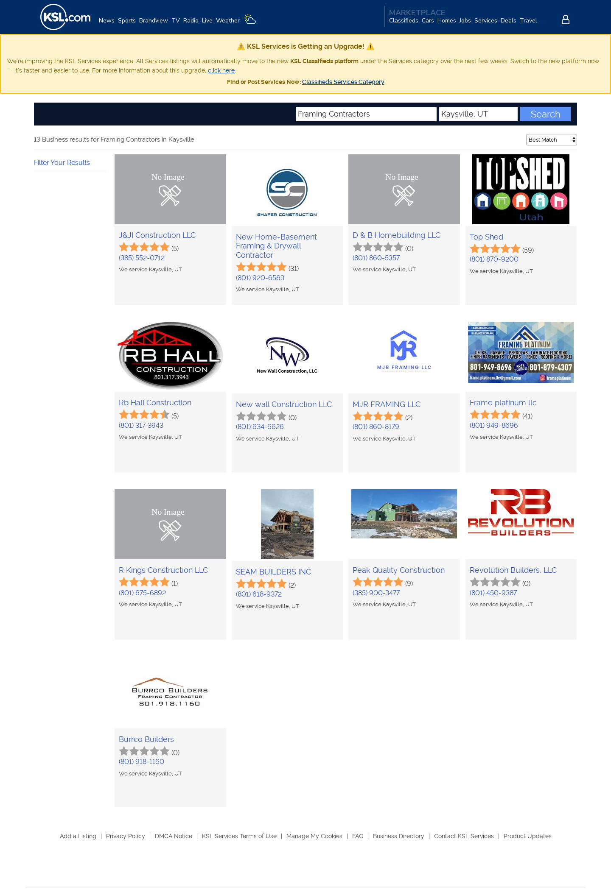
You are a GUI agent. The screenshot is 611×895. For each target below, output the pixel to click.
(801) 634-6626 (260, 427)
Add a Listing (78, 836)
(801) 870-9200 (494, 259)
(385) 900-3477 (376, 593)
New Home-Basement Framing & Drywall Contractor (276, 245)
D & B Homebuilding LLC (396, 235)
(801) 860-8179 (376, 427)
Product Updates (528, 836)
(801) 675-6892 (142, 593)
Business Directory (398, 836)
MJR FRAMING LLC (386, 404)
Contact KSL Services (464, 836)
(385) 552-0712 (142, 258)
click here (221, 70)
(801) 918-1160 (141, 762)
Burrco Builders (146, 739)
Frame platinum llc (503, 402)
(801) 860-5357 (376, 258)
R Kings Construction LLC (163, 570)
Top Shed (486, 236)
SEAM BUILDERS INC (273, 571)
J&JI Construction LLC (157, 235)
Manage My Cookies (314, 836)
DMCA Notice (173, 836)
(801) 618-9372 (259, 594)
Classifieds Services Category (343, 81)
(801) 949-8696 (494, 425)
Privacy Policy (125, 836)
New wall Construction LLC (284, 404)
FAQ (357, 836)
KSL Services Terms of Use (239, 836)
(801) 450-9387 (493, 593)
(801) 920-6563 (260, 278)
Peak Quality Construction (399, 570)
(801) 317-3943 (141, 425)
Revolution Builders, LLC (513, 570)
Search (546, 114)
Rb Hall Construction (155, 402)
